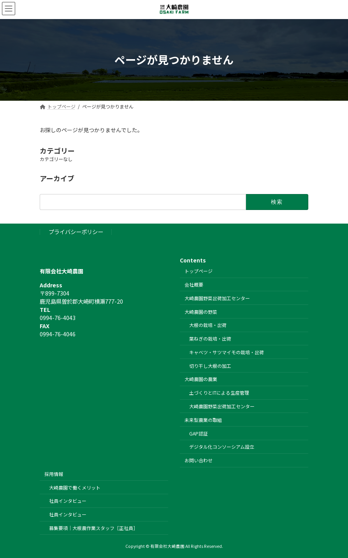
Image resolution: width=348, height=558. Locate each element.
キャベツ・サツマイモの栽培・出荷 (226, 351)
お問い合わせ (199, 460)
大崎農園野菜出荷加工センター (217, 297)
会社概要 (194, 284)
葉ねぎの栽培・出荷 (210, 338)
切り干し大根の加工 (210, 365)
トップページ (199, 271)
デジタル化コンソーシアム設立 (221, 446)
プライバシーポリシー (76, 231)
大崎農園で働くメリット (74, 487)
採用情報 (53, 473)
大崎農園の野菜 (201, 311)
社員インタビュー (67, 500)
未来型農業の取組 (203, 419)
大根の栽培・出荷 (208, 325)
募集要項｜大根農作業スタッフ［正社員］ (93, 528)
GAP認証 (198, 433)
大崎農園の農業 (201, 379)
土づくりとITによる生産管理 (219, 392)
